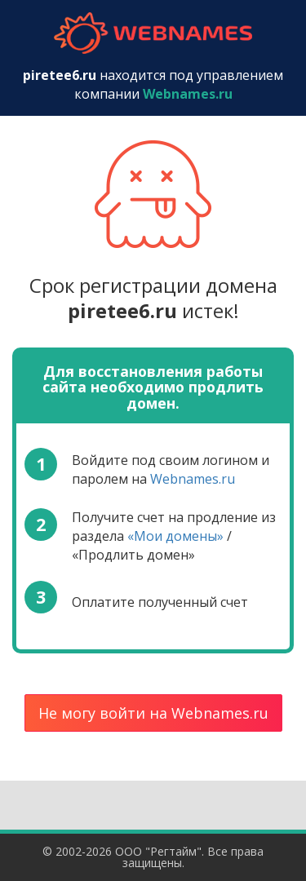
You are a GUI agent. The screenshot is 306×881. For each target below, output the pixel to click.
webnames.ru (153, 33)
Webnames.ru (192, 479)
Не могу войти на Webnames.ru (153, 713)
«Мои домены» (175, 536)
